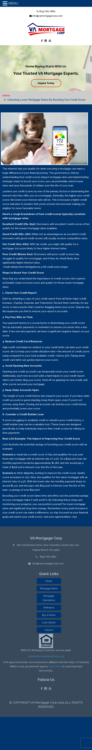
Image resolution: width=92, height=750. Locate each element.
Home (6, 95)
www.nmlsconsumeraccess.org (46, 656)
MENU (13, 3)
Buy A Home (49, 615)
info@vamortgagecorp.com (46, 16)
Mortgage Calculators (49, 598)
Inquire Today (46, 83)
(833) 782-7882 (46, 11)
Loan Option (49, 623)
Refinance (49, 608)
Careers (49, 630)
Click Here (55, 667)
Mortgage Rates (49, 589)
